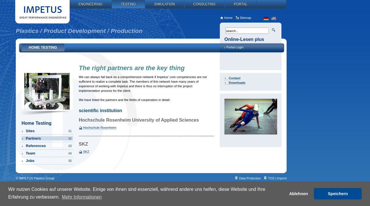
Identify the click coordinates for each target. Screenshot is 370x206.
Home (228, 17)
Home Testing (43, 47)
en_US (273, 18)
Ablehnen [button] (298, 193)
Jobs (49, 161)
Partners (49, 138)
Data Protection (250, 178)
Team (49, 153)
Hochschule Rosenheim (99, 127)
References (49, 146)
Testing (128, 4)
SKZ (86, 151)
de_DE (266, 18)
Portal (240, 4)
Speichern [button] (338, 193)
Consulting (204, 4)
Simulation (164, 4)
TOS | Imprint (277, 178)
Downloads (237, 82)
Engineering (91, 4)
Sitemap (245, 17)
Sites (49, 131)
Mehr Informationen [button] (82, 197)
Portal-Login (234, 47)
